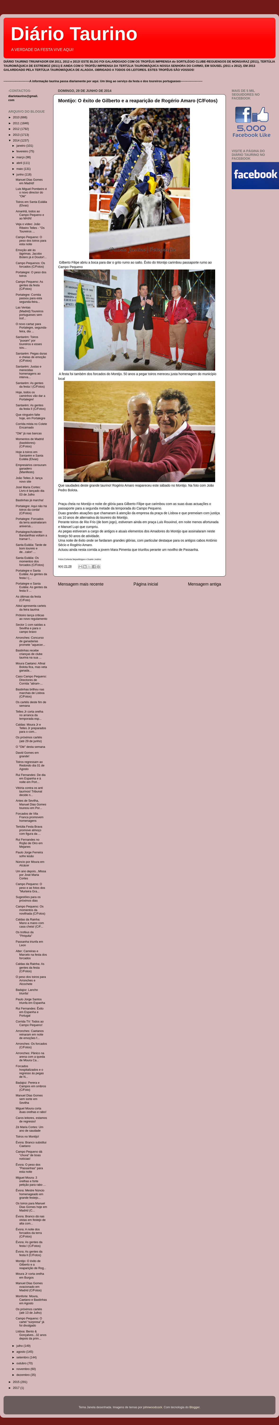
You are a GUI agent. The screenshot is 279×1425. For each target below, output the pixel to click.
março (21, 157)
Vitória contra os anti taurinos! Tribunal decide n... (29, 791)
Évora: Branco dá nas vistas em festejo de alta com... (30, 1220)
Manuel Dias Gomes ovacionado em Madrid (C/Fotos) (29, 1287)
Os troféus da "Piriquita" (25, 934)
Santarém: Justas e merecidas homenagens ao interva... (28, 372)
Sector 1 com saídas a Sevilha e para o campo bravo (30, 628)
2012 (16, 129)
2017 (16, 1388)
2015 (16, 1382)
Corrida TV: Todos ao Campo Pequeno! (30, 1023)
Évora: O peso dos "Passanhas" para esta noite (29, 1168)
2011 (16, 123)
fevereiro (23, 151)
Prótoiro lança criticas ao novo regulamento (31, 617)
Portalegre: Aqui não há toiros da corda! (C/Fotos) (31, 510)
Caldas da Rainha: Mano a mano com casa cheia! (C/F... (30, 923)
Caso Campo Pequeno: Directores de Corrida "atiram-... (31, 680)
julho (20, 1346)
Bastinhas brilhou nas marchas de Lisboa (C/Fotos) (30, 693)
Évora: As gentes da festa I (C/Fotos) (29, 1244)
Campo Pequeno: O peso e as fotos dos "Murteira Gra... (30, 887)
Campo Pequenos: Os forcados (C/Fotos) (30, 264)
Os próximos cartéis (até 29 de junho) (29, 739)
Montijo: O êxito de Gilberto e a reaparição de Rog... (31, 1264)
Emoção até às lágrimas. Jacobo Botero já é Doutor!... (31, 253)
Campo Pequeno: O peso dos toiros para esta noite (31, 240)
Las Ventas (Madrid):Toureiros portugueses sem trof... (29, 313)
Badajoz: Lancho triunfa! (27, 991)
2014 (16, 140)
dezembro (24, 1375)
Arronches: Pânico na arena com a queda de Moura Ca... (30, 1057)
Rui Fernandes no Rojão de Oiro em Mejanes (29, 843)
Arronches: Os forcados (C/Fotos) (31, 1045)
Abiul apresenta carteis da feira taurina (31, 607)
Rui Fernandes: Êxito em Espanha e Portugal (30, 1012)
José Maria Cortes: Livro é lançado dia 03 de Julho (30, 491)
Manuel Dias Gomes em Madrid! (29, 181)
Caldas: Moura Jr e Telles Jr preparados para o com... (31, 728)
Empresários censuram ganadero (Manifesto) (31, 468)
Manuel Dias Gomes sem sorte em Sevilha (29, 1099)
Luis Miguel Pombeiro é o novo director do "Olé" (31, 192)
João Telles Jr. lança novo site (29, 479)
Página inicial (146, 584)
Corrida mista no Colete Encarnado (31, 425)
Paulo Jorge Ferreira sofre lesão (29, 854)
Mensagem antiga (204, 584)
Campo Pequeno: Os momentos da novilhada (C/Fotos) (30, 910)
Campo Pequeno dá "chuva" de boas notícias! (29, 1155)
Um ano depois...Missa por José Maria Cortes (31, 875)
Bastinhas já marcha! (30, 500)
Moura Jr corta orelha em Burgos (30, 1275)
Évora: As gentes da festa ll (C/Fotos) (29, 1253)
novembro (24, 1369)
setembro (23, 1357)
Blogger (194, 1407)
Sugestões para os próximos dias (28, 898)
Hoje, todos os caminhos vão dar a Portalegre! (30, 396)
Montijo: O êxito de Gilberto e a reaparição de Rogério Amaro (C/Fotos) (138, 100)
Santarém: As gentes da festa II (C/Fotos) (30, 407)
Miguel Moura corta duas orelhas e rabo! (31, 1110)
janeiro (21, 145)
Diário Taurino (74, 33)
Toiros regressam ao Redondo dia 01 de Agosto (30, 765)
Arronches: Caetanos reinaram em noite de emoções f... (30, 1034)
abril (20, 163)
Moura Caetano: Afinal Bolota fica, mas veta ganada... (31, 667)
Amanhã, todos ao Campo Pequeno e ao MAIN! (30, 215)
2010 (16, 117)
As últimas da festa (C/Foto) (28, 598)
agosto (21, 1351)
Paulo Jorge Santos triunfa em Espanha (30, 1001)
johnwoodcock (152, 1407)
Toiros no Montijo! (27, 1136)
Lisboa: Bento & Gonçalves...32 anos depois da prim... (31, 1335)
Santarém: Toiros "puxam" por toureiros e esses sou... (29, 342)
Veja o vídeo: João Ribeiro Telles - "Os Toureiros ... (30, 228)
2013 (16, 135)
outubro (22, 1363)
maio (20, 169)
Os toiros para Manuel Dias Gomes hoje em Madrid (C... (31, 1207)
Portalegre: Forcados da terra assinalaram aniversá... (31, 522)
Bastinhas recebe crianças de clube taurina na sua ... (29, 654)
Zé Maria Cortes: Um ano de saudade (29, 1128)
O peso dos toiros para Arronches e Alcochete (31, 980)
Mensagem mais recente (81, 584)
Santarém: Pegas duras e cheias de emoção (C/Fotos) (31, 357)
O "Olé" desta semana (30, 747)
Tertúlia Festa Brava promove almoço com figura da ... (29, 830)
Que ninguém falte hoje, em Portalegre (30, 416)
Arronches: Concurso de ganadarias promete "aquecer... (30, 641)
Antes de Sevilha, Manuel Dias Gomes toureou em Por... (31, 804)
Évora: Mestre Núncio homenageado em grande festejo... (30, 1194)
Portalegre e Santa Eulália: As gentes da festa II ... (31, 587)
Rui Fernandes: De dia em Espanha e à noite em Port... (30, 778)
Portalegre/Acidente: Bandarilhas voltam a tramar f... (31, 535)
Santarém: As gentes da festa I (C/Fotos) (30, 384)
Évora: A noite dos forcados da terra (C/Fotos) (29, 1233)
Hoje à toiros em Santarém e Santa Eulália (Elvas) (29, 455)
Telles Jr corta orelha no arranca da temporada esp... (29, 715)
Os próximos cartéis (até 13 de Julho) (29, 1311)
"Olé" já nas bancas (29, 433)
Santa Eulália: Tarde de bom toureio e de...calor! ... (31, 548)
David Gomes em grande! (27, 754)
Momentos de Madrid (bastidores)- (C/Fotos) (30, 442)
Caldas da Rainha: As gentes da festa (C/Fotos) (30, 967)
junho (21, 174)
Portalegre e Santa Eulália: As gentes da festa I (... (31, 574)
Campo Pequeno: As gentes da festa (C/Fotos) (29, 285)
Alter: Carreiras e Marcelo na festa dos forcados (31, 955)
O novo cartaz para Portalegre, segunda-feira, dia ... (31, 327)
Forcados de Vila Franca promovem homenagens (29, 817)
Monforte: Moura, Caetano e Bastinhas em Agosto (31, 1300)
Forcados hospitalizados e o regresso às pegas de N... (30, 1071)
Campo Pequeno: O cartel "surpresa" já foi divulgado (30, 1322)
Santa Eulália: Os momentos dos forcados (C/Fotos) (30, 561)
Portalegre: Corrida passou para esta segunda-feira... (29, 298)
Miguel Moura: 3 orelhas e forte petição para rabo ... (31, 1181)
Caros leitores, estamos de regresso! (31, 1119)
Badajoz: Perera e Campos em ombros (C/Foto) (31, 1086)
